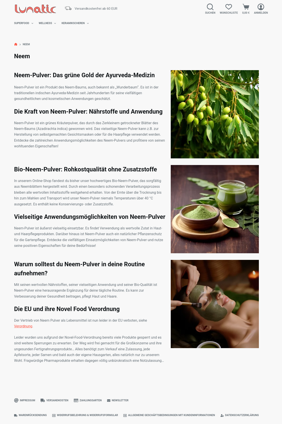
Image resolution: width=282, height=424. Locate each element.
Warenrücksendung (30, 415)
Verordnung (23, 326)
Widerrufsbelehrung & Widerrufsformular (85, 415)
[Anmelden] (261, 9)
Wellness (48, 23)
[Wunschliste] (229, 9)
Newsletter (117, 400)
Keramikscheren (76, 23)
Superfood (24, 23)
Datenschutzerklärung (240, 415)
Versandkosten (54, 400)
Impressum (24, 400)
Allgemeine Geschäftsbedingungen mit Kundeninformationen (169, 415)
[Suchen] (210, 9)
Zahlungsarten (88, 400)
